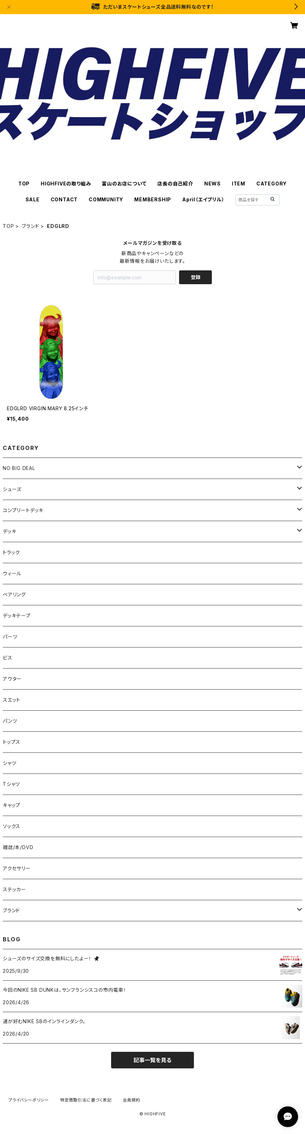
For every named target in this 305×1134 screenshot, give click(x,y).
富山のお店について (124, 183)
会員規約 (131, 1100)
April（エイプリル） (203, 199)
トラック (11, 552)
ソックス (11, 826)
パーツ (10, 637)
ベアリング (14, 594)
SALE (33, 199)
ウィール (12, 573)
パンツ (10, 721)
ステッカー (14, 889)
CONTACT (64, 199)
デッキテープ (17, 615)
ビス (7, 658)
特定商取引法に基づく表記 (86, 1100)
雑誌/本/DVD (18, 847)
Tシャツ (11, 784)
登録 (195, 277)
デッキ (9, 531)
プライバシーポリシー (28, 1100)
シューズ (12, 489)
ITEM (238, 183)
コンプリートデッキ (23, 510)
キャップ (11, 805)
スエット (11, 700)
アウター (12, 679)
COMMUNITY (106, 199)
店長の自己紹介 (175, 183)
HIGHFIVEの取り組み (66, 183)
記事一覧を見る (152, 1060)
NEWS (212, 183)
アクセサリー (17, 868)
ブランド (30, 226)
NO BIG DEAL (19, 468)
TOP (24, 183)
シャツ (9, 763)
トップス (11, 742)
